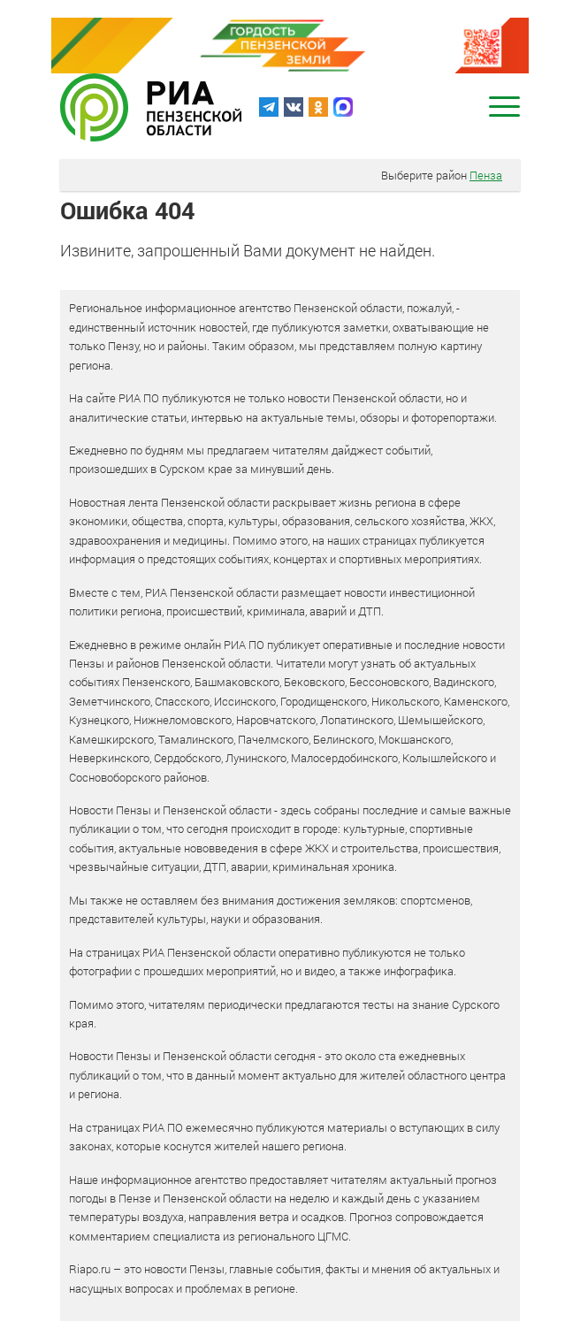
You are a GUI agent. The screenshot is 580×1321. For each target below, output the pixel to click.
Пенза (485, 175)
